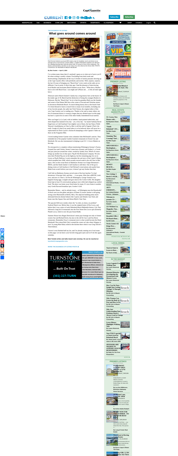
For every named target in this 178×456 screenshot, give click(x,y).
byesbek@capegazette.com (57, 241)
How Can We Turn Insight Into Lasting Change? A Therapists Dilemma (114, 288)
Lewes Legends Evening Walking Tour (114, 264)
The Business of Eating (57, 30)
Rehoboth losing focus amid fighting (90, 276)
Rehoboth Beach (117, 91)
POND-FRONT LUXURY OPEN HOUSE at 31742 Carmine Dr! (119, 368)
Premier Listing (118, 82)
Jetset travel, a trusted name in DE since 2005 (114, 340)
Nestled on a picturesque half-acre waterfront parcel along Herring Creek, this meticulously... (121, 443)
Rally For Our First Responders (113, 353)
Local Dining (118, 243)
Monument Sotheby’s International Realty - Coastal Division (115, 181)
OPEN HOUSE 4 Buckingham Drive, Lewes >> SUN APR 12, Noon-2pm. (112, 156)
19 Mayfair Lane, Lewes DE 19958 (119, 395)
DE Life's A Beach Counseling (113, 294)
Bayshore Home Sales (112, 122)
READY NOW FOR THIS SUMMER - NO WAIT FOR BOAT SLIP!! (121, 415)
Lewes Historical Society (112, 268)
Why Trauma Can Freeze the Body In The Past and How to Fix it (114, 300)
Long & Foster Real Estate (120, 431)
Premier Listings (118, 361)
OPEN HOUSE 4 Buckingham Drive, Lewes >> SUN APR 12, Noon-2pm (112, 147)
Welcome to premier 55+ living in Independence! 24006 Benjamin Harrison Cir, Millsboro (112, 198)
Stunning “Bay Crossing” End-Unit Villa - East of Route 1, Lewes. (111, 137)
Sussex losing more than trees (88, 267)
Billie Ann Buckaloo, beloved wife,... (90, 269)
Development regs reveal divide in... (90, 260)
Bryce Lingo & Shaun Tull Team (121, 105)
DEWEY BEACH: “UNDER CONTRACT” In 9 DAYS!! (112, 166)
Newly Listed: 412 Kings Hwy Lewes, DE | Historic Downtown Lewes (112, 225)
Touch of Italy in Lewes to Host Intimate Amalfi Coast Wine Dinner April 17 (112, 249)
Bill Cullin (111, 220)
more (126, 357)
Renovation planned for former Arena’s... (92, 255)
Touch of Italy (112, 252)
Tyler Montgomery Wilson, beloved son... (92, 265)
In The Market (118, 259)
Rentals (125, 238)
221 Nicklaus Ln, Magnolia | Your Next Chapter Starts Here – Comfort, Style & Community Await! (112, 208)
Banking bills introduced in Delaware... (91, 274)
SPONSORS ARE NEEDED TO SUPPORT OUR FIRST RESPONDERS (114, 347)
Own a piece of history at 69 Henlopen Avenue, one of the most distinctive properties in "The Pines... (121, 99)
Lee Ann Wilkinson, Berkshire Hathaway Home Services (120, 389)
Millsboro (116, 419)
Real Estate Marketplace (118, 111)
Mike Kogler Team (111, 132)
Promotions (115, 236)
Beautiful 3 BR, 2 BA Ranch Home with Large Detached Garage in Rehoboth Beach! (112, 217)
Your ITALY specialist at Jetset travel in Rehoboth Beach (114, 335)
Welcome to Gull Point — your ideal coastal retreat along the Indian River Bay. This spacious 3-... (121, 425)
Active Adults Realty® (111, 202)
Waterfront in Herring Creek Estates (121, 436)
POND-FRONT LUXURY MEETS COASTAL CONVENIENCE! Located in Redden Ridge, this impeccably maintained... (120, 381)
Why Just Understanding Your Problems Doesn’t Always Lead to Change (114, 312)
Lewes (115, 398)
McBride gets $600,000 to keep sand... (91, 258)
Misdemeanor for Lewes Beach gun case (92, 272)
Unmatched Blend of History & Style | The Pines (120, 88)
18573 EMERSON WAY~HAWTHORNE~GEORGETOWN (112, 189)
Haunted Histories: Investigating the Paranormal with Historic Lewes (113, 275)
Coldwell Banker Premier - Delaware (112, 193)
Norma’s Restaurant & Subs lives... (90, 262)
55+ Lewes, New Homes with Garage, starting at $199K (112, 118)
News (125, 236)
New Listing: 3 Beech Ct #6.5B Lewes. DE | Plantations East (112, 175)
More (126, 254)
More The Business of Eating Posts (62, 247)
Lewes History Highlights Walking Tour (113, 324)
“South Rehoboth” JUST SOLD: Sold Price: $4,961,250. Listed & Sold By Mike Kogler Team (112, 128)
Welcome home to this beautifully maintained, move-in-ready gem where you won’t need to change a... (121, 403)
